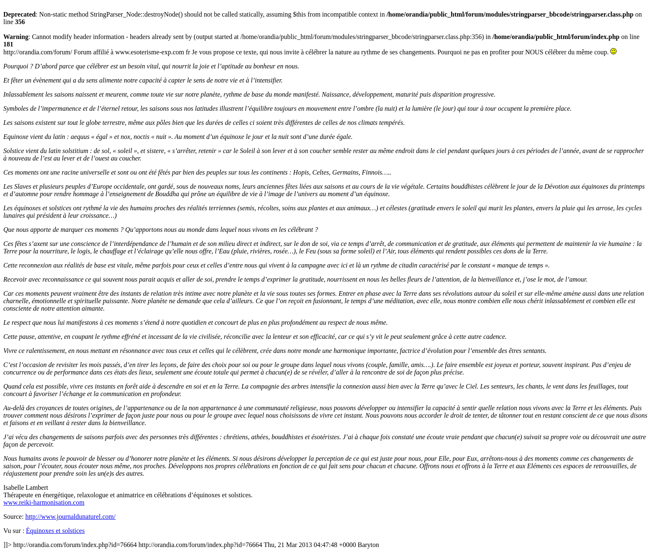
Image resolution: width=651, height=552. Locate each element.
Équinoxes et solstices (55, 530)
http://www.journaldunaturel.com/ (70, 516)
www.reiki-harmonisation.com (43, 502)
